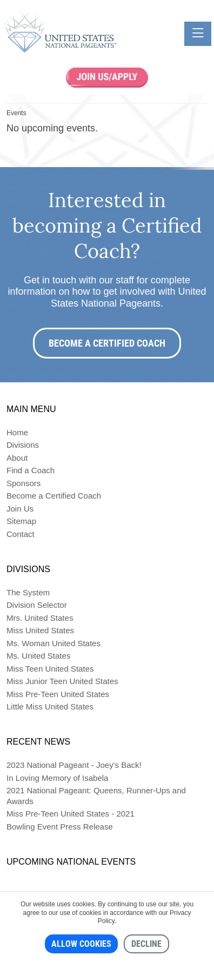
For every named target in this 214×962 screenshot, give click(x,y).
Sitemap (21, 521)
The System (28, 592)
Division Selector (36, 604)
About (17, 457)
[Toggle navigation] (197, 34)
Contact (20, 534)
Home (17, 432)
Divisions (22, 444)
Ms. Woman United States (53, 643)
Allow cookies (81, 944)
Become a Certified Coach (107, 343)
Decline (146, 944)
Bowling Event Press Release (59, 826)
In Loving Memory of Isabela (57, 777)
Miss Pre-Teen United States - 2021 (70, 813)
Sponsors (23, 483)
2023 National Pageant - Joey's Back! (74, 764)
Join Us (20, 508)
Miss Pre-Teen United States (57, 694)
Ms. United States (38, 655)
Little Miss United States (49, 706)
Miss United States (40, 630)
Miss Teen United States (49, 668)
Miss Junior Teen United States (62, 681)
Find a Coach (30, 470)
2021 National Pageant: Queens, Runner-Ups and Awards (96, 796)
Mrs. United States (39, 617)
